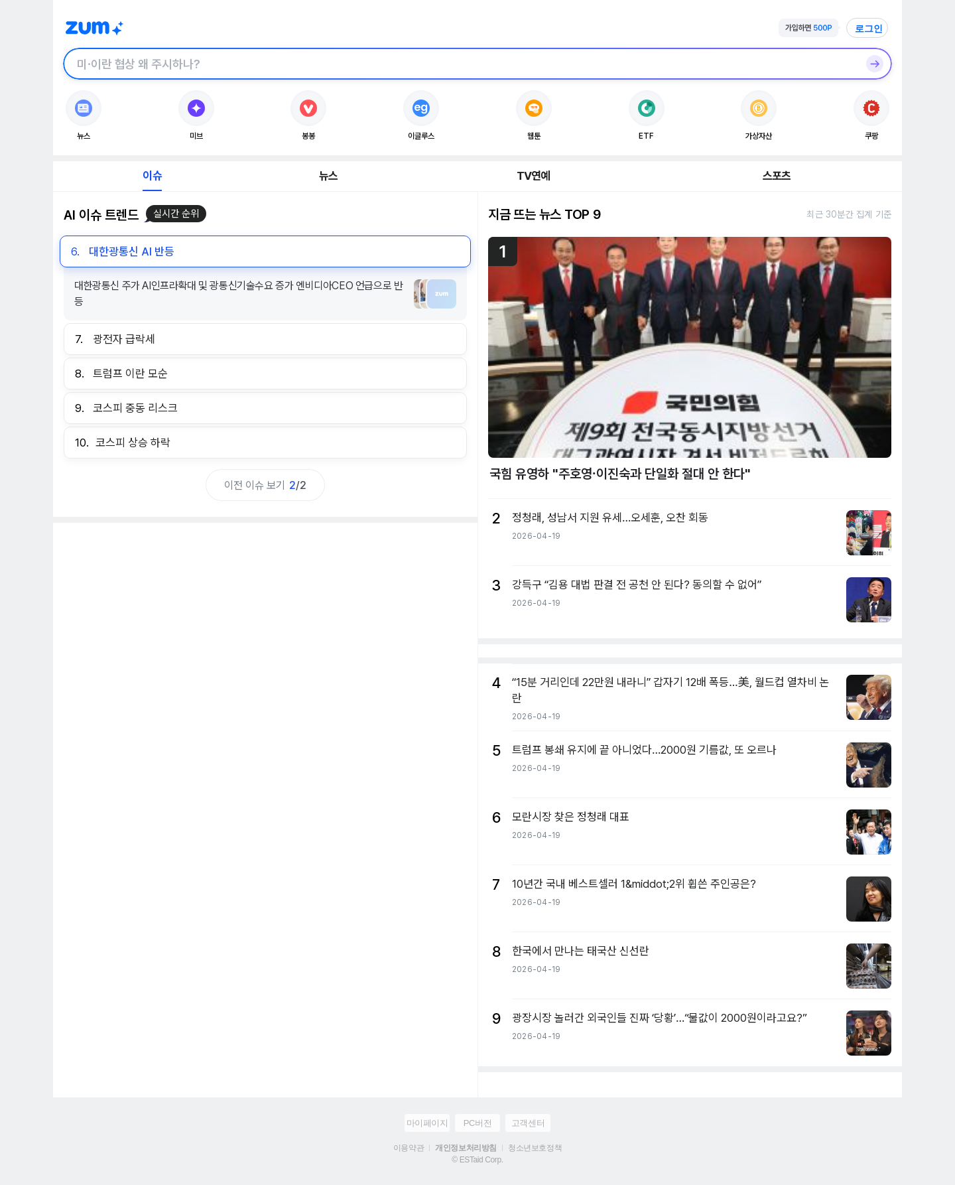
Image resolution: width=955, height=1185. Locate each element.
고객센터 (527, 1123)
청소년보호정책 (535, 1147)
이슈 (152, 175)
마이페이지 (427, 1123)
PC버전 (477, 1123)
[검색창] (460, 64)
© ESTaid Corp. (477, 1159)
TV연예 (533, 175)
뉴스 (328, 175)
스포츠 (777, 175)
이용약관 (408, 1147)
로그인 (869, 28)
